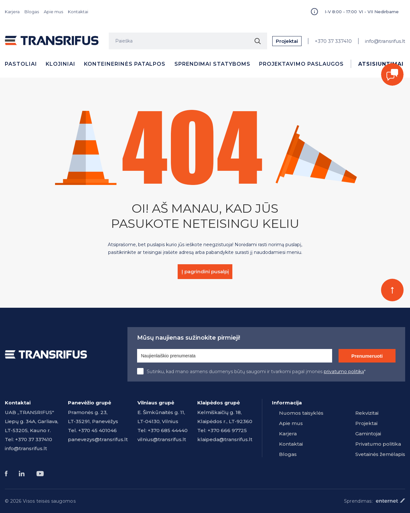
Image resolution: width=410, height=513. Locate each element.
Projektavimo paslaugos (301, 64)
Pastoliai (21, 64)
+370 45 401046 (97, 430)
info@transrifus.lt (385, 41)
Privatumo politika (378, 444)
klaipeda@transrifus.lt (224, 439)
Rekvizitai (366, 413)
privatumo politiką (344, 371)
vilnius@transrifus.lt (161, 439)
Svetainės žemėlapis (380, 454)
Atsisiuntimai (380, 64)
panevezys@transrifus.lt (98, 439)
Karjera (12, 11)
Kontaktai (78, 11)
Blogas (31, 11)
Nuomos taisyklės (301, 413)
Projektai (287, 41)
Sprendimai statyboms (212, 64)
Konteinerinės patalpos (124, 64)
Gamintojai (368, 434)
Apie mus (53, 11)
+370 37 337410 (333, 41)
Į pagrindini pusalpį (205, 271)
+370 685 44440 (168, 430)
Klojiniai (60, 64)
